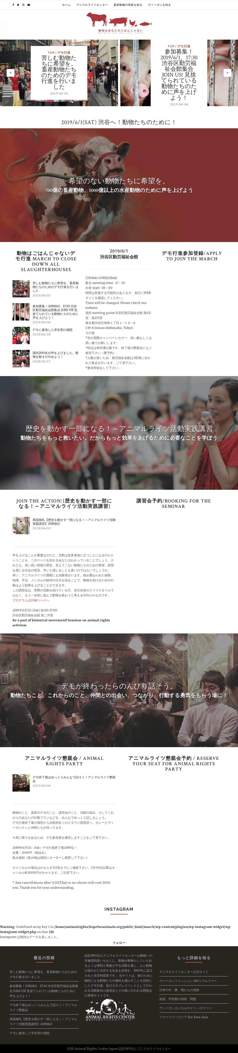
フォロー (119, 943)
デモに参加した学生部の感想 (53, 330)
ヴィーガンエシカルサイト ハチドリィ (185, 1008)
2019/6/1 (119, 251)
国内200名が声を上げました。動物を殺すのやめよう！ (56, 355)
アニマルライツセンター (92, 4)
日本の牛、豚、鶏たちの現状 (179, 990)
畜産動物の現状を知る (128, 4)
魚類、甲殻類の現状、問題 (177, 999)
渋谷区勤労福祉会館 (119, 256)
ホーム (66, 4)
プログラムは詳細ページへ (30, 600)
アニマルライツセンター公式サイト (183, 972)
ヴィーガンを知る (159, 4)
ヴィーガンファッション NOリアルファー (188, 981)
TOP (51, 52)
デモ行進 (63, 52)
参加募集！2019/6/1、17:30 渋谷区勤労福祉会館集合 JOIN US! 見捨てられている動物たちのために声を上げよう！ (179, 75)
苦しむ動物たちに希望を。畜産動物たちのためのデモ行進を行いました (59, 72)
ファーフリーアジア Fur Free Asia (183, 1017)
